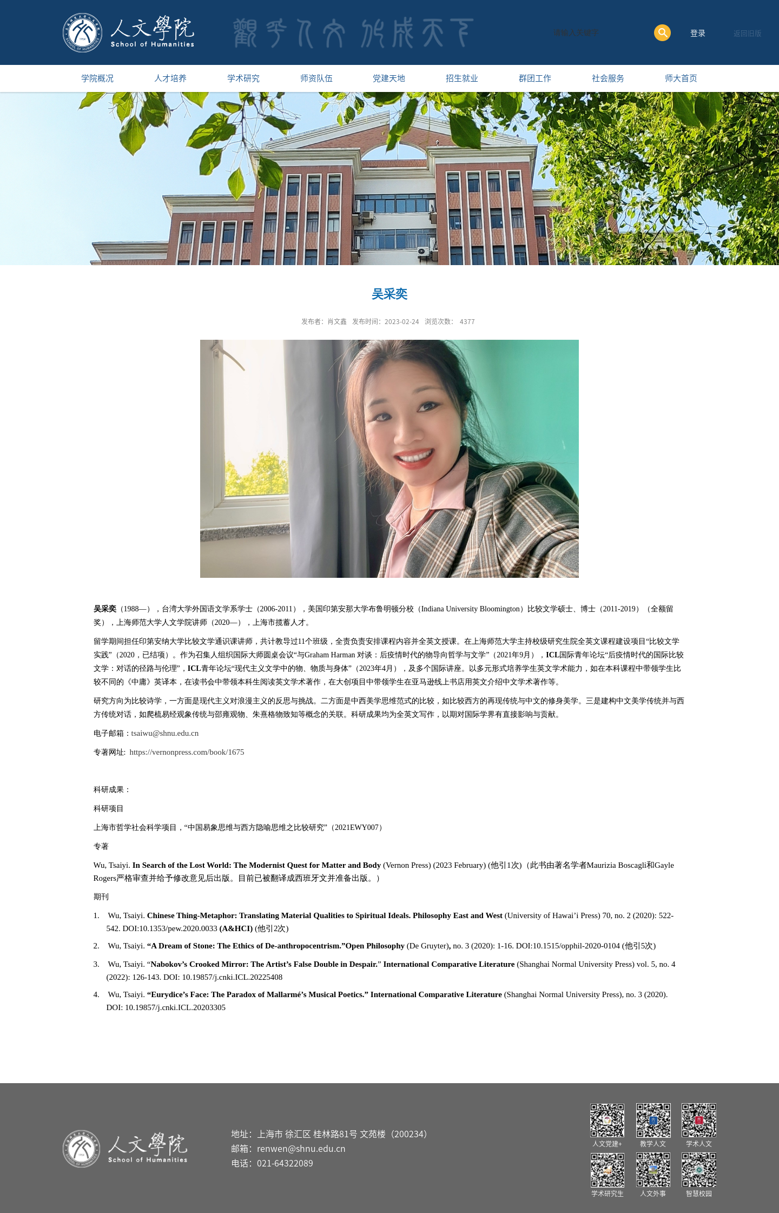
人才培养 (170, 78)
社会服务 (608, 78)
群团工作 (535, 78)
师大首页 (681, 78)
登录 (697, 33)
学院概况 (97, 78)
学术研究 (243, 78)
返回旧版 (748, 33)
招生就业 (462, 78)
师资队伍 (316, 78)
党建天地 (389, 78)
